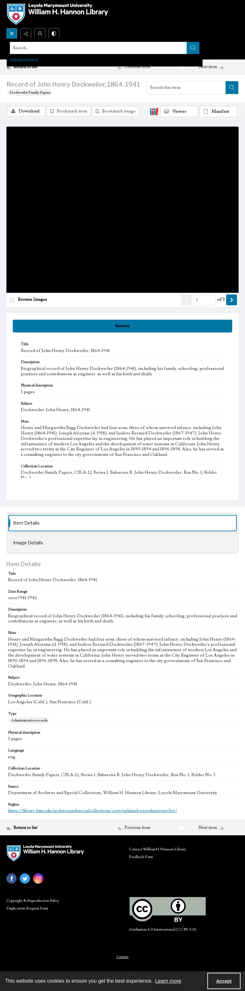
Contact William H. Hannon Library (157, 849)
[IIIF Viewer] (179, 111)
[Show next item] (231, 299)
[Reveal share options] (26, 33)
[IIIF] (154, 111)
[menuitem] (122, 956)
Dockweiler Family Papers (30, 92)
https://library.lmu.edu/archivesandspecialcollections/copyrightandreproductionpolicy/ (92, 811)
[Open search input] (12, 33)
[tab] (122, 326)
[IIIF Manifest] (218, 111)
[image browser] (30, 300)
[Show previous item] (186, 299)
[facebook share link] (11, 878)
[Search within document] (232, 87)
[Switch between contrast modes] (54, 33)
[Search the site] (98, 48)
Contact (122, 957)
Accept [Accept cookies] (224, 981)
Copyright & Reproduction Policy (32, 900)
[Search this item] (186, 87)
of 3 (221, 299)
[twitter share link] (25, 878)
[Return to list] (36, 66)
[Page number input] (204, 299)
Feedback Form (141, 856)
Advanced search (24, 59)
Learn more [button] (168, 981)
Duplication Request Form (27, 908)
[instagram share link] (38, 878)
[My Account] (40, 33)
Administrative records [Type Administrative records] (29, 720)
